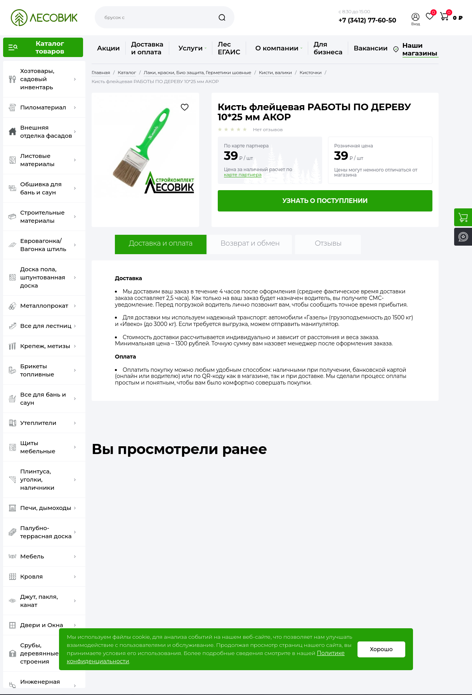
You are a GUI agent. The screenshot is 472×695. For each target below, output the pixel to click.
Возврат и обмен (250, 243)
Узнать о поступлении (325, 201)
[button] (416, 17)
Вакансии (370, 48)
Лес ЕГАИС (229, 48)
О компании (278, 48)
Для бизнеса (328, 48)
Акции (108, 48)
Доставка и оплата (147, 48)
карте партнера (243, 174)
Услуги (192, 48)
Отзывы (328, 243)
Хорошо (381, 649)
